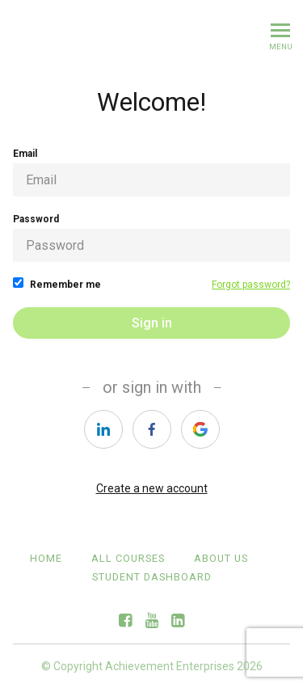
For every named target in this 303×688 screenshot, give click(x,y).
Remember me (57, 283)
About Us (221, 558)
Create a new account (152, 488)
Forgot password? (251, 284)
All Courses (128, 558)
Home (46, 558)
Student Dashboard (152, 577)
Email (151, 172)
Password (151, 237)
